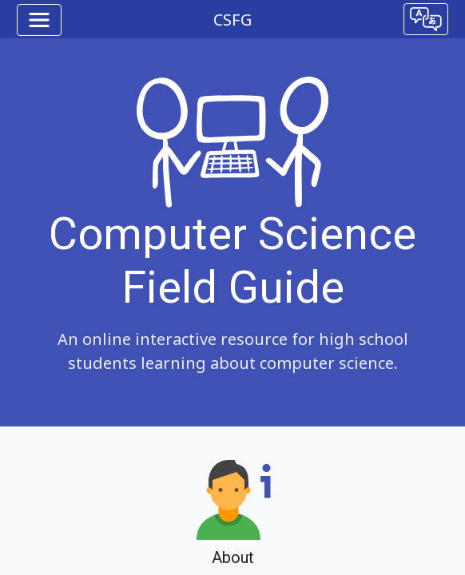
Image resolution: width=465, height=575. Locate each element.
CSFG (232, 19)
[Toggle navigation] (39, 20)
